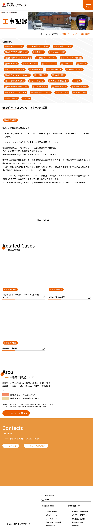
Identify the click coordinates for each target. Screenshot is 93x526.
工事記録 (55, 34)
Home (45, 34)
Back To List (43, 219)
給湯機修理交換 (78, 518)
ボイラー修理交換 (79, 515)
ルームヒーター (52, 518)
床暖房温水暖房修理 (80, 511)
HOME (47, 499)
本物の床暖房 (51, 511)
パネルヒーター (52, 515)
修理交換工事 (74, 505)
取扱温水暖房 (48, 505)
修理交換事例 (77, 522)
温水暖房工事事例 (53, 522)
